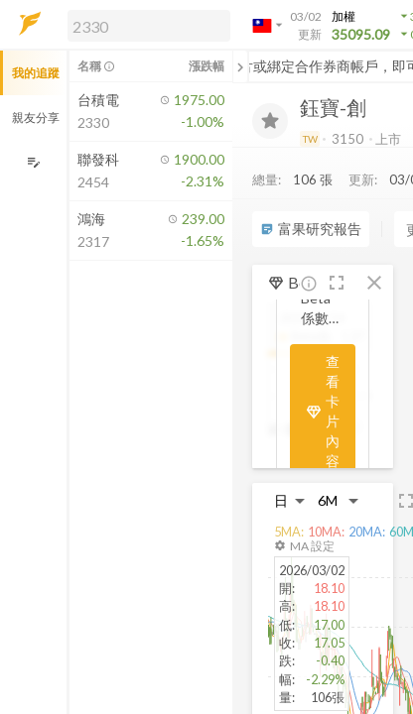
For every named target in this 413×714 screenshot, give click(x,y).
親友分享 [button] (36, 117)
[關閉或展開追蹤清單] (240, 66)
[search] (149, 26)
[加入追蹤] (270, 121)
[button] (145, 25)
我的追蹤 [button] (36, 72)
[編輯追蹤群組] (33, 162)
